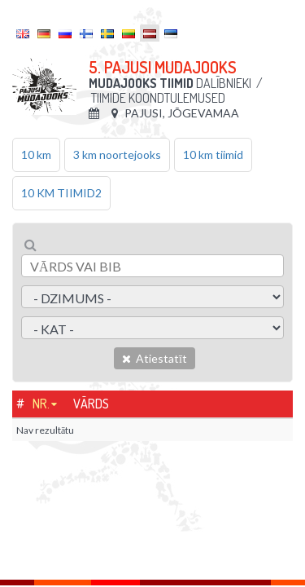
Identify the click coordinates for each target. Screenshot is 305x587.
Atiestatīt (154, 358)
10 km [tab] (36, 154)
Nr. (41, 403)
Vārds (91, 403)
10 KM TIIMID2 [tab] (61, 193)
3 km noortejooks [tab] (117, 154)
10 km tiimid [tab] (213, 154)
